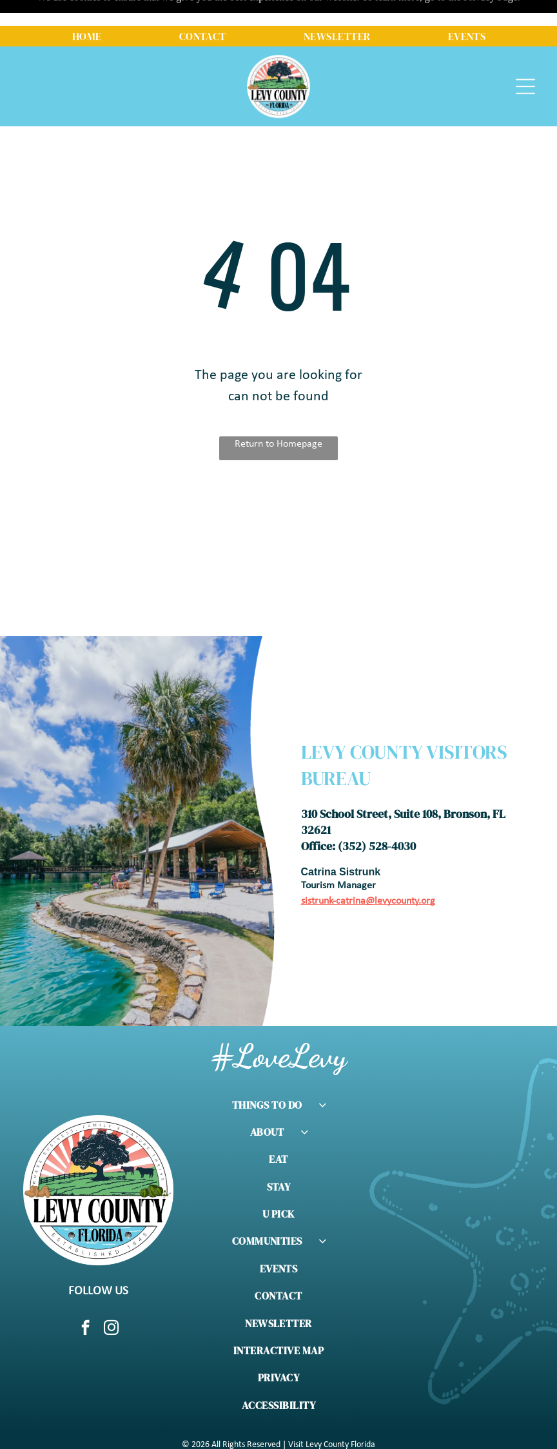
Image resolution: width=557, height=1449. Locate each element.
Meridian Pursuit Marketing (378, 1438)
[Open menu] (525, 60)
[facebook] (85, 1297)
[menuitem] (87, 10)
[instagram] (111, 1297)
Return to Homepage (278, 412)
